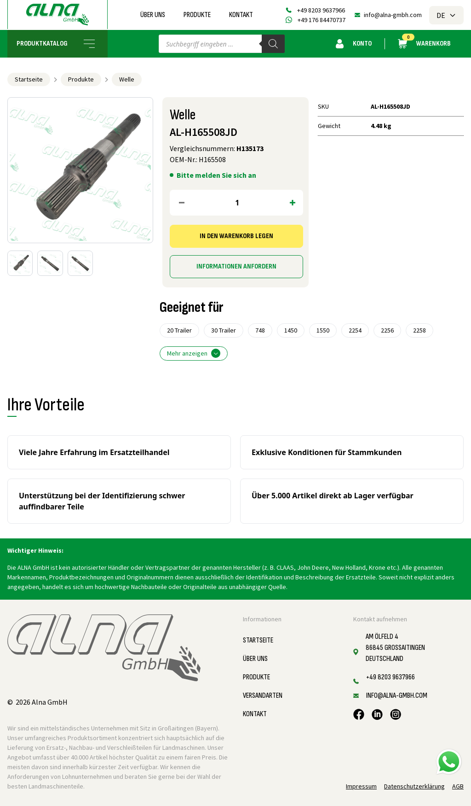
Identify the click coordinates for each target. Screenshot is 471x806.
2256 (387, 330)
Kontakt (241, 15)
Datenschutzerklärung (414, 786)
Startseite (29, 79)
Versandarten (262, 695)
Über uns (152, 15)
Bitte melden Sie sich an (216, 175)
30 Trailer (223, 330)
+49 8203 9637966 (321, 10)
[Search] (273, 44)
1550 (322, 330)
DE (446, 15)
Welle (126, 79)
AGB (458, 786)
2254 (355, 330)
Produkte (197, 15)
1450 (290, 330)
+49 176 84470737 (321, 20)
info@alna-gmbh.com (393, 15)
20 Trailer (179, 330)
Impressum (361, 786)
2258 (419, 330)
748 (260, 330)
